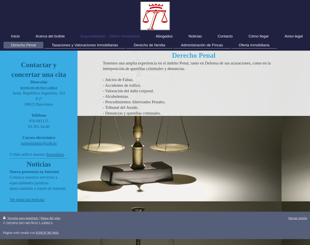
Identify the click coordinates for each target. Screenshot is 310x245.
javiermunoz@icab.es (39, 143)
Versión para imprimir (21, 218)
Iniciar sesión (297, 218)
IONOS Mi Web (47, 233)
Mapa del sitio (50, 218)
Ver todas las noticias (26, 199)
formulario (55, 154)
